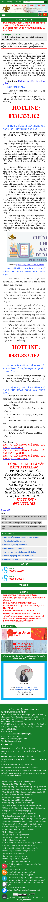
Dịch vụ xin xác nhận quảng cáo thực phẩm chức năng (23, 877)
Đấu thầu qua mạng (10, 827)
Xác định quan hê (36, 824)
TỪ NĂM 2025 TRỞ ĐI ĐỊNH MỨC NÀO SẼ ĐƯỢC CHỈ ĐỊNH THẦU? (23, 607)
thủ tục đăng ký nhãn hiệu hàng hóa (16, 835)
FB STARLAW (15, 781)
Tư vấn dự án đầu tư (25, 795)
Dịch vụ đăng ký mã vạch (12, 832)
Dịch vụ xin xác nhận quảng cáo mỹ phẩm (18, 875)
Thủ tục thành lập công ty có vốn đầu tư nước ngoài (22, 890)
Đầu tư (13, 795)
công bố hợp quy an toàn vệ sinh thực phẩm (19, 845)
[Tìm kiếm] (45, 2)
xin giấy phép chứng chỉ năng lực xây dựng (18, 829)
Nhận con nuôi (22, 824)
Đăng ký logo (7, 811)
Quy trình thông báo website (14, 541)
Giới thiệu (9, 2)
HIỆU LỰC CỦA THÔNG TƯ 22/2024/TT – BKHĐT (21, 613)
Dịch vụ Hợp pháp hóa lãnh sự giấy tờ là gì (19, 552)
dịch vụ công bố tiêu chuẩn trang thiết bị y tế (19, 851)
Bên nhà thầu (36, 827)
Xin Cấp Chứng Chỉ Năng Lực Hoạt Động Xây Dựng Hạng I (21, 523)
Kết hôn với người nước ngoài (23, 819)
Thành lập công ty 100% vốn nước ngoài (17, 800)
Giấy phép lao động (10, 805)
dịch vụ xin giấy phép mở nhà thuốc (16, 869)
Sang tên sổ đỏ (35, 816)
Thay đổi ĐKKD (8, 792)
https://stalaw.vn (14, 741)
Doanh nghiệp (8, 784)
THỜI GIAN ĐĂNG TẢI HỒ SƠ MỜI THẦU (18, 611)
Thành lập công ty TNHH (24, 784)
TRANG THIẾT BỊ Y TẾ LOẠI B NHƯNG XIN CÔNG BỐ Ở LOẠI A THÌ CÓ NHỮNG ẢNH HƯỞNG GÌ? (24, 24)
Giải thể (6, 795)
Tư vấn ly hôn (41, 819)
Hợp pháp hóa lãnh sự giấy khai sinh (17, 559)
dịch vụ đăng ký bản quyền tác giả (15, 837)
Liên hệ (18, 2)
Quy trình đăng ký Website (13, 548)
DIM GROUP (27, 900)
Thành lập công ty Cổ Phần (13, 787)
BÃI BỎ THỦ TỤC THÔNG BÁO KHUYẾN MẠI (20, 595)
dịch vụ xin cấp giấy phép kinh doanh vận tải (19, 872)
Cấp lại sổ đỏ (31, 813)
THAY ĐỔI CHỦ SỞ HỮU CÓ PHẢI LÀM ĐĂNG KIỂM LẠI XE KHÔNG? (24, 29)
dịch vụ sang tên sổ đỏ (33, 864)
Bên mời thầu (24, 827)
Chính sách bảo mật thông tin (19, 734)
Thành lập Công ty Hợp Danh (35, 787)
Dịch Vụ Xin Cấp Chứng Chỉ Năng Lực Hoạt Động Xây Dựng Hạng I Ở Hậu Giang (23, 528)
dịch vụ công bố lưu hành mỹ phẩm (16, 859)
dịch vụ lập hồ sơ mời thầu (12, 864)
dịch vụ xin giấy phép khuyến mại (15, 856)
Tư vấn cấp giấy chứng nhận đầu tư (16, 797)
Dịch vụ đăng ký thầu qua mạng (14, 840)
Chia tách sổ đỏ (8, 816)
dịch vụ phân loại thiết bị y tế (13, 853)
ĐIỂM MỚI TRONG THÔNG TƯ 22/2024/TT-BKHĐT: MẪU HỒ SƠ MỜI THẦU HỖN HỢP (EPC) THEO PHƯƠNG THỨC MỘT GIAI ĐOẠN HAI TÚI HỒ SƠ (24, 618)
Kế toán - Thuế (35, 805)
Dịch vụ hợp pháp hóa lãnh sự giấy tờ (16, 861)
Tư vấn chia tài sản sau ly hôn (14, 821)
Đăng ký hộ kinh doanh (38, 789)
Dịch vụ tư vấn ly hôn (10, 867)
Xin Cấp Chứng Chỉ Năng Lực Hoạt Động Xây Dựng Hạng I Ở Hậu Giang (23, 518)
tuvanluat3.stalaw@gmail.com (26, 690)
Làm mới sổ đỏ (22, 816)
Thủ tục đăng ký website (33, 843)
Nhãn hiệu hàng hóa (38, 808)
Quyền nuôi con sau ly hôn (36, 821)
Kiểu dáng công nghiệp (23, 811)
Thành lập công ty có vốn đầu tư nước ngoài (19, 803)
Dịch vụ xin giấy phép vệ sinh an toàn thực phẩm (20, 848)
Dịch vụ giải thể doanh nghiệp (14, 887)
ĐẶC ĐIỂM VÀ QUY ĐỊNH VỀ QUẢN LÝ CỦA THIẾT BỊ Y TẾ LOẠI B (24, 599)
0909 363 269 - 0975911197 (26, 687)
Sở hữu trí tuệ (8, 808)
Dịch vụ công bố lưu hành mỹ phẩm (30, 265)
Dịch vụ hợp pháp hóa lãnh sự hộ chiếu (18, 556)
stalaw (5, 781)
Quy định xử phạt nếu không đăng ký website (21, 537)
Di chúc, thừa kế (9, 824)
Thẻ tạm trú (23, 805)
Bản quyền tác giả (21, 808)
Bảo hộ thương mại (10, 813)
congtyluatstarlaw (28, 781)
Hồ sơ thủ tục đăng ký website (15, 545)
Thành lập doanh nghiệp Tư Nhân (15, 789)
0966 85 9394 (16, 578)
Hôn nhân (6, 819)
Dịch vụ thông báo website (12, 843)
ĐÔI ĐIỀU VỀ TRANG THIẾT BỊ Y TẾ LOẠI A (19, 603)
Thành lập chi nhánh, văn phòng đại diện (31, 792)
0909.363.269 (16, 570)
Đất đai (21, 813)
